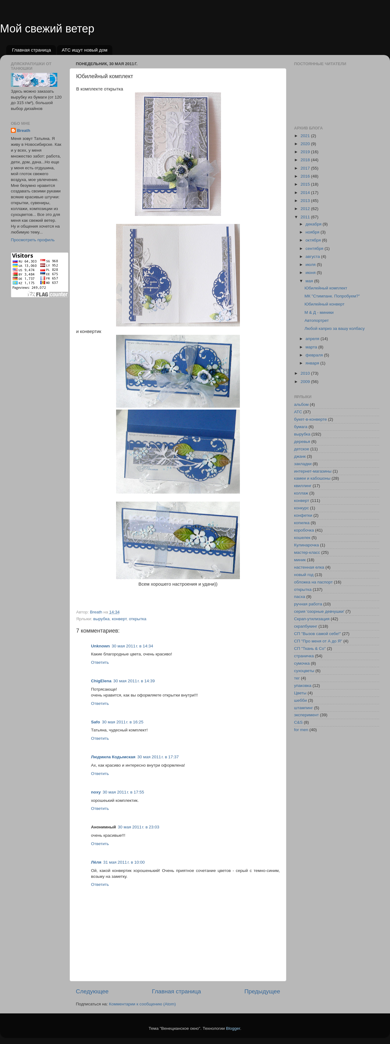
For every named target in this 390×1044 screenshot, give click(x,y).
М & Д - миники (319, 312)
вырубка (101, 619)
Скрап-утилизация (312, 619)
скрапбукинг (305, 626)
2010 (306, 373)
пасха (299, 596)
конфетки (303, 515)
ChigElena (101, 681)
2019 (306, 151)
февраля (315, 355)
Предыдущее (262, 991)
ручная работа (308, 604)
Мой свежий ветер (47, 28)
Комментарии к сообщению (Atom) (142, 1004)
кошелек (302, 537)
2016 (306, 176)
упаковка (302, 685)
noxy (96, 792)
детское (301, 449)
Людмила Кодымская (113, 757)
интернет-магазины (313, 471)
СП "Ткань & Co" (310, 648)
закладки (302, 463)
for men (301, 729)
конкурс (301, 508)
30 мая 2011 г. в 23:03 (138, 827)
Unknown (100, 646)
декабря (314, 224)
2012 (306, 208)
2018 (306, 160)
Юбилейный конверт (324, 304)
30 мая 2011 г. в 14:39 (134, 681)
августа (313, 256)
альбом (301, 404)
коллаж (301, 493)
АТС (298, 412)
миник (300, 560)
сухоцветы (304, 670)
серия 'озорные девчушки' (319, 611)
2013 (306, 200)
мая (310, 281)
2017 (306, 168)
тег (297, 678)
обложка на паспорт (313, 582)
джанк (300, 456)
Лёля (96, 862)
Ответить (100, 662)
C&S (298, 722)
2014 (306, 192)
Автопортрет (317, 320)
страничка (304, 656)
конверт (119, 619)
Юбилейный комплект (326, 288)
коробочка (304, 530)
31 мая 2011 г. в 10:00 (124, 862)
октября (314, 240)
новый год (304, 574)
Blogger (233, 1028)
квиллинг (302, 485)
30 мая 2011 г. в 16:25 (122, 722)
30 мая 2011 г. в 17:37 (158, 757)
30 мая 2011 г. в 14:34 (132, 646)
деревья (302, 441)
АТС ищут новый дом (84, 50)
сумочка (302, 663)
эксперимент (306, 715)
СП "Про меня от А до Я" (318, 641)
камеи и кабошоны (312, 478)
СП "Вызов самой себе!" (317, 633)
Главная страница (31, 50)
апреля (313, 338)
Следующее (92, 991)
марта (312, 347)
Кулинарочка (306, 545)
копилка (302, 522)
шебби (300, 700)
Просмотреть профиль (33, 240)
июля (311, 264)
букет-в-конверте (310, 419)
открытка (137, 619)
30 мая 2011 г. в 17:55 (123, 792)
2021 (306, 135)
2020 (306, 143)
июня (311, 272)
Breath (23, 130)
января (313, 363)
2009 (306, 381)
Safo (95, 722)
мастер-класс (307, 552)
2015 (306, 184)
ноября (313, 232)
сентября (315, 248)
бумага (300, 426)
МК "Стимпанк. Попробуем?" (332, 296)
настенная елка (309, 567)
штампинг (303, 707)
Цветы (300, 693)
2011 (306, 217)
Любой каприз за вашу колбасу (335, 328)
